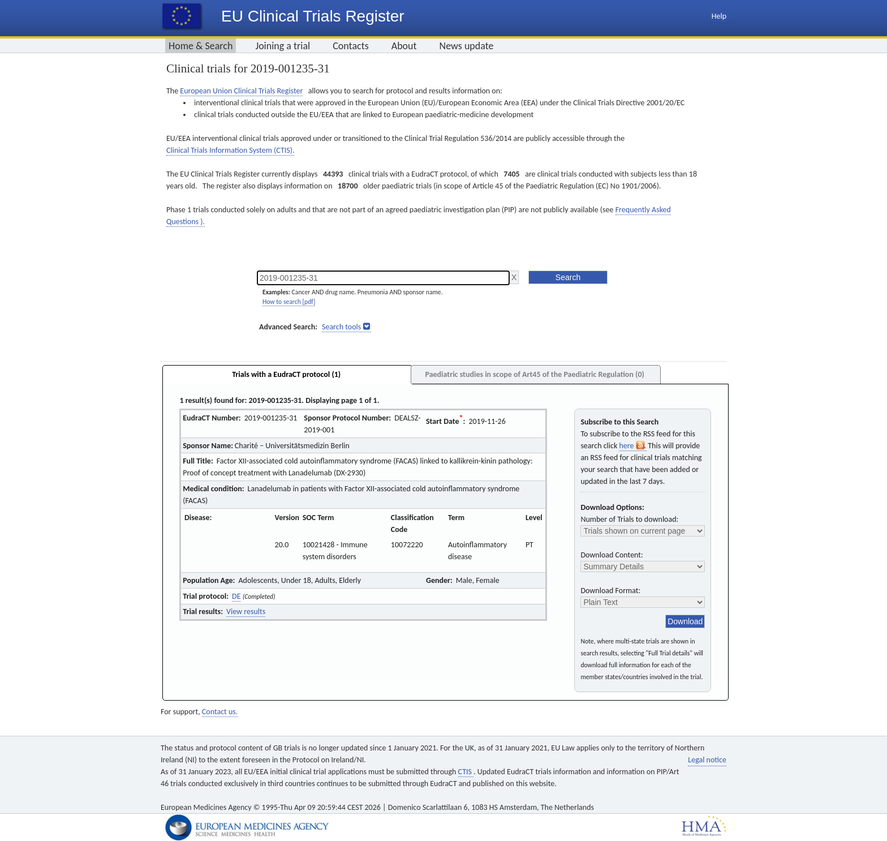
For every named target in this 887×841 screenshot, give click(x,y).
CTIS (465, 771)
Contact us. (220, 711)
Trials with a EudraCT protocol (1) (286, 374)
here (632, 445)
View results (245, 611)
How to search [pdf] (288, 302)
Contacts (351, 46)
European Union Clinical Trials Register (241, 91)
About (404, 46)
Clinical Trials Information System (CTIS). (230, 150)
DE (236, 596)
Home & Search (200, 46)
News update (467, 46)
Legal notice (707, 760)
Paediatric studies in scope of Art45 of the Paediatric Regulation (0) (534, 374)
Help (719, 16)
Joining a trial (282, 46)
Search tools (341, 327)
